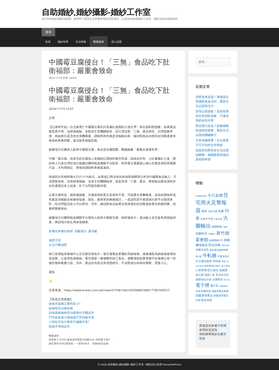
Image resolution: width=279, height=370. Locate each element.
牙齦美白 (81, 231)
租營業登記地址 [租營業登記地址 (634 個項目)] (208, 270)
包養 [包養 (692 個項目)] (221, 211)
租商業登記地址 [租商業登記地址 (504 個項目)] (212, 265)
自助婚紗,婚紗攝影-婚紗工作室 (96, 11)
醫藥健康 (98, 41)
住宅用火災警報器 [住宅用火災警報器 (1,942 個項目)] (212, 202)
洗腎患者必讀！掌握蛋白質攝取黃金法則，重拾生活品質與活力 (212, 101)
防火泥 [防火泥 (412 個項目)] (227, 279)
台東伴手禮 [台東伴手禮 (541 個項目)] (206, 218)
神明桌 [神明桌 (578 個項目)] (217, 261)
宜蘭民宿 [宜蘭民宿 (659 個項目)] (201, 233)
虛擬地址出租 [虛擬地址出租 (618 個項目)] (204, 279)
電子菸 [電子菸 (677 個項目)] (214, 286)
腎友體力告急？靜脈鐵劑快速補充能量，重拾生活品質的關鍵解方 (212, 130)
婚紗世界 (63, 41)
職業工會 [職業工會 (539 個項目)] (210, 274)
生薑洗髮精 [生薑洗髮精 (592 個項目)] (205, 261)
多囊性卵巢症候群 (61, 231)
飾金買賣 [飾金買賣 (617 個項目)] (206, 300)
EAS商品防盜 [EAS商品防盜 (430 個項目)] (201, 196)
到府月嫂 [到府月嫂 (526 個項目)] (212, 211)
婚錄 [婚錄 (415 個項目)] (225, 227)
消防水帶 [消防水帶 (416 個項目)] (225, 245)
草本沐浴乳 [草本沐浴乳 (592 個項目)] (222, 274)
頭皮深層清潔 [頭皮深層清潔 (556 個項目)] (203, 291)
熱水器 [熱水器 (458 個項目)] (199, 256)
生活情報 (80, 41)
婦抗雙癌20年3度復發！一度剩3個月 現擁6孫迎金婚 (78, 343)
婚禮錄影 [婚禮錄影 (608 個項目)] (217, 226)
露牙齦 (92, 231)
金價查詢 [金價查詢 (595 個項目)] (217, 279)
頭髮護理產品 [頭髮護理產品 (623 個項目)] (204, 295)
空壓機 (221, 325)
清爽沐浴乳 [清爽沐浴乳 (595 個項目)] (202, 249)
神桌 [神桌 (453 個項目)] (224, 261)
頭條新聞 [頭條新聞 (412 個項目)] (223, 286)
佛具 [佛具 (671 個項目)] (204, 211)
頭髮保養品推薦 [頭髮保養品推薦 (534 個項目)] (220, 291)
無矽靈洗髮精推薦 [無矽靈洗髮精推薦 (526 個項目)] (219, 249)
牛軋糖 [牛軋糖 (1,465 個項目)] (210, 255)
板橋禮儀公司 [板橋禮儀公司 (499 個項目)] (216, 240)
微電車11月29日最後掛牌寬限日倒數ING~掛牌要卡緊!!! (79, 339)
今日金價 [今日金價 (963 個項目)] (215, 195)
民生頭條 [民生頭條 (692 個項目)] (214, 245)
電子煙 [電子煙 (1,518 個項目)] (202, 285)
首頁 (48, 41)
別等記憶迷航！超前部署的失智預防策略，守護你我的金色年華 (212, 115)
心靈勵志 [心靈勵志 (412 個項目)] (211, 234)
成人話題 (116, 41)
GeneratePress (172, 364)
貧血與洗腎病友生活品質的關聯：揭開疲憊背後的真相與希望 (212, 154)
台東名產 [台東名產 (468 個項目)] (218, 218)
